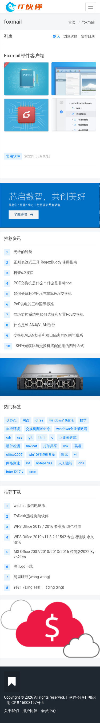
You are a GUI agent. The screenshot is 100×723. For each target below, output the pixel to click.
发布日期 (88, 36)
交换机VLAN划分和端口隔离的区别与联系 (48, 335)
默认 (56, 36)
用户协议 (29, 711)
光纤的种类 (23, 252)
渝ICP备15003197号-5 (25, 703)
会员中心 (48, 711)
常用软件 (13, 156)
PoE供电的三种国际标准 (34, 304)
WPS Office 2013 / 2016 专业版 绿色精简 (47, 526)
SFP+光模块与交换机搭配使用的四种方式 (50, 346)
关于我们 (11, 711)
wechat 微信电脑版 (29, 505)
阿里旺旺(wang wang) (32, 577)
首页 (72, 22)
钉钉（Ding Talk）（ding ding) (39, 587)
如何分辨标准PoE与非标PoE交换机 (42, 293)
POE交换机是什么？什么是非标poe (43, 283)
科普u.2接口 (24, 272)
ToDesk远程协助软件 (31, 516)
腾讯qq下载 (23, 566)
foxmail (88, 22)
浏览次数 (70, 36)
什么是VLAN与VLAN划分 (34, 325)
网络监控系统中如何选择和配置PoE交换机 (49, 314)
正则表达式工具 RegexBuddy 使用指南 (45, 262)
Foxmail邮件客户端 (24, 55)
